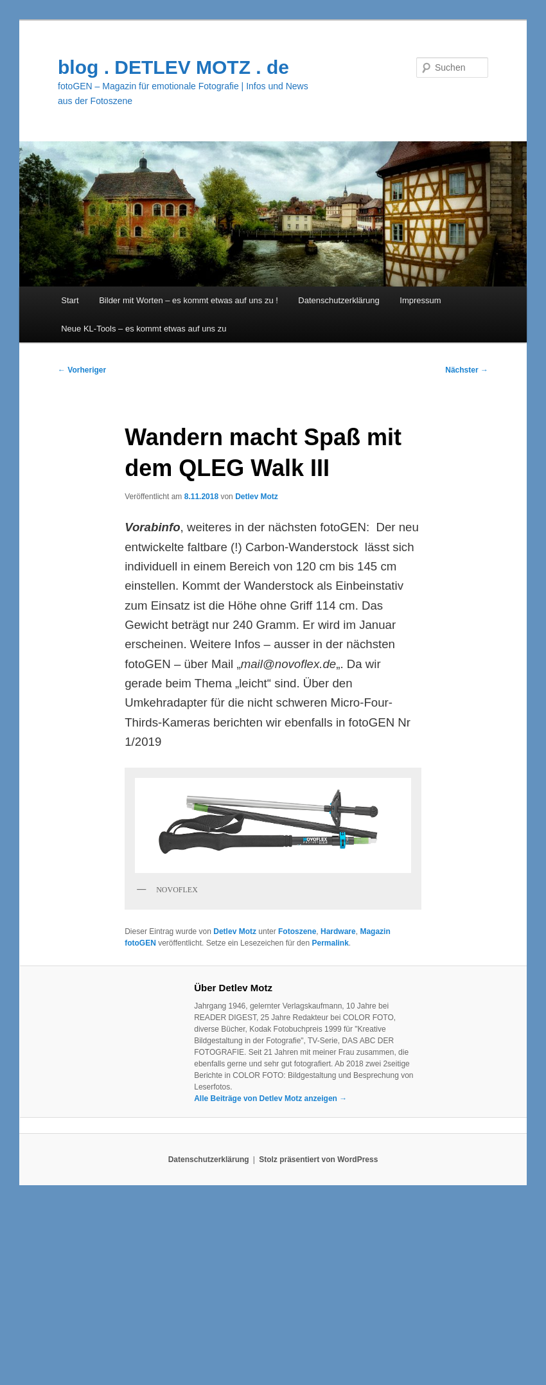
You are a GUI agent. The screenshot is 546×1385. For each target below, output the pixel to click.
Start (69, 300)
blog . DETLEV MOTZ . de (173, 67)
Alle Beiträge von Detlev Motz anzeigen (270, 1098)
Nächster (466, 370)
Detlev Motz (256, 496)
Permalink (330, 943)
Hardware (338, 931)
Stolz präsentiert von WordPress (318, 1159)
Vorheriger (82, 370)
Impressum (420, 300)
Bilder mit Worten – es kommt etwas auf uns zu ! (188, 300)
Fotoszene (297, 931)
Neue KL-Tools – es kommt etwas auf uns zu (143, 328)
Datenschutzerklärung (338, 300)
